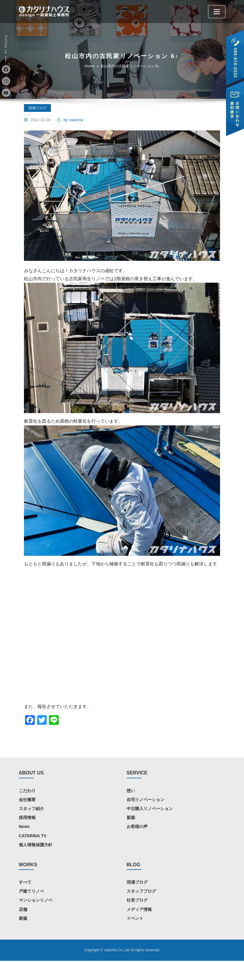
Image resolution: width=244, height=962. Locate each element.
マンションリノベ (35, 901)
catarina (73, 120)
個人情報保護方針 (35, 845)
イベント (135, 919)
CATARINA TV (32, 836)
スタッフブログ (141, 892)
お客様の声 (137, 827)
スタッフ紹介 (31, 809)
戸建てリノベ (31, 892)
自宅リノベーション (145, 800)
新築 (131, 818)
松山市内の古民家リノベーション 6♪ (130, 66)
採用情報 (27, 818)
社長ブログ (137, 901)
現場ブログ (137, 883)
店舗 (23, 910)
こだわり (27, 791)
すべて (25, 883)
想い (131, 791)
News (24, 827)
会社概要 (27, 800)
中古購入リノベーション (150, 809)
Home (89, 66)
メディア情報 (139, 910)
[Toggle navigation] (216, 11)
